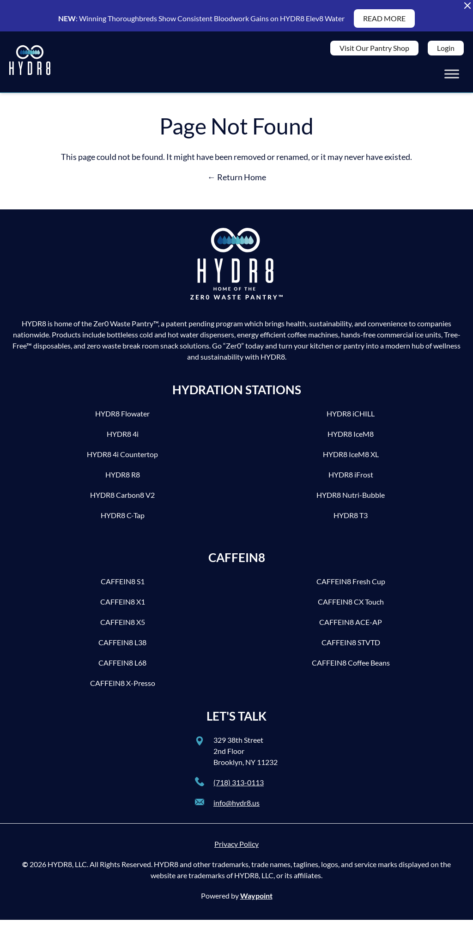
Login (446, 49)
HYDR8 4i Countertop (122, 457)
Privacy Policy (236, 847)
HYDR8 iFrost (350, 478)
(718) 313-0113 (238, 786)
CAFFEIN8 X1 (122, 605)
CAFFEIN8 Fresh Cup (350, 585)
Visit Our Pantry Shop (374, 49)
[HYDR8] (29, 64)
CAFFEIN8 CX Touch (351, 605)
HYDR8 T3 (351, 518)
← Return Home (236, 181)
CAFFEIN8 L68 (122, 666)
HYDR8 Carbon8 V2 (122, 498)
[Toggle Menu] (451, 75)
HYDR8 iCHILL (351, 417)
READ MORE (384, 18)
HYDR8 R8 (122, 478)
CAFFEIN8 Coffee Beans (351, 666)
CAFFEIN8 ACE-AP (350, 625)
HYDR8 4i (123, 437)
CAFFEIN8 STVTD (350, 646)
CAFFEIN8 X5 (122, 625)
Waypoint (256, 899)
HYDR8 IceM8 (350, 437)
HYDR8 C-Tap (123, 518)
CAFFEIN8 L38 (122, 646)
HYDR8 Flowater (122, 417)
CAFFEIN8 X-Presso (122, 686)
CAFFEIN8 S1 (123, 585)
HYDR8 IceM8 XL (351, 457)
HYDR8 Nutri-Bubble (350, 498)
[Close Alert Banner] (467, 5)
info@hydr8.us (236, 806)
